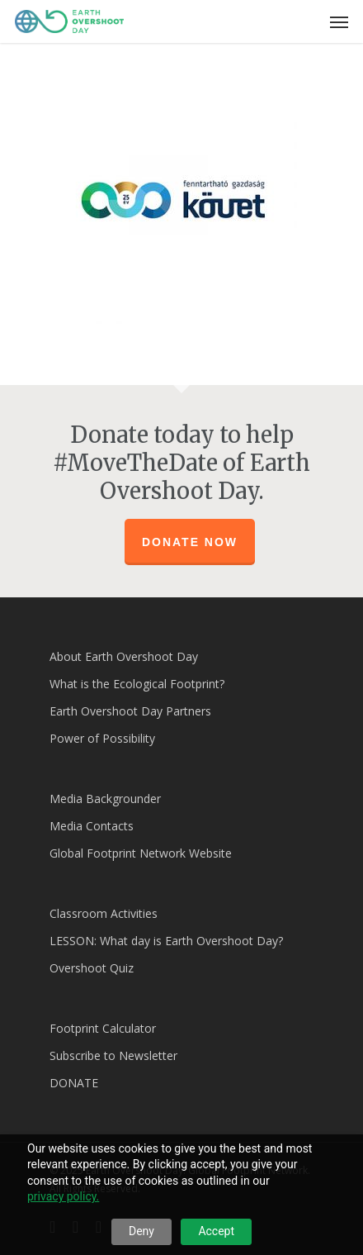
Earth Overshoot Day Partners (130, 711)
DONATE (74, 1083)
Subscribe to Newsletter (113, 1055)
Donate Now (190, 542)
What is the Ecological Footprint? (137, 684)
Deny (141, 1231)
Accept (216, 1231)
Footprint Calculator (103, 1028)
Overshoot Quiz (92, 968)
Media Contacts (92, 826)
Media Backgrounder (105, 798)
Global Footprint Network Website (141, 853)
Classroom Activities (104, 913)
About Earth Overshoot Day (124, 656)
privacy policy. (63, 1196)
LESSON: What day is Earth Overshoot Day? (166, 940)
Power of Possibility (102, 738)
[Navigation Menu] (339, 21)
